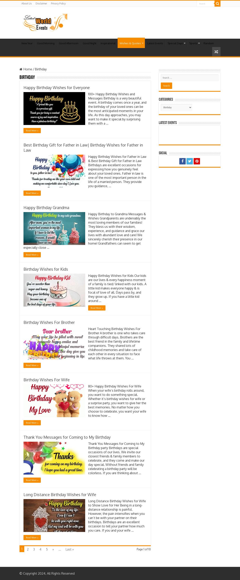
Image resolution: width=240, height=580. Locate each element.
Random (209, 43)
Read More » (32, 130)
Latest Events (155, 43)
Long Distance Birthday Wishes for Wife (59, 494)
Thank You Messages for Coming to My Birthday (67, 437)
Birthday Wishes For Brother (49, 322)
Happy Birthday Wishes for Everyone (56, 87)
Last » (69, 549)
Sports (193, 43)
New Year (27, 43)
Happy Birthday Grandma (46, 207)
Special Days (175, 43)
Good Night (89, 43)
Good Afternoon (68, 43)
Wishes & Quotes (130, 43)
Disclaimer (41, 3)
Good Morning (46, 43)
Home (26, 69)
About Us (26, 3)
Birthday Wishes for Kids (45, 269)
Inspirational (108, 43)
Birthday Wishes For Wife (46, 379)
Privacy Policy (58, 3)
